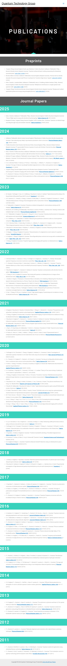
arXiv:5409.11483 (18, 87)
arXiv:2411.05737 (57, 78)
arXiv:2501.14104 (20, 73)
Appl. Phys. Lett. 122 (15, 238)
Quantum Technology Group (18, 3)
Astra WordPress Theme (49, 662)
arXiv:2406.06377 (40, 91)
